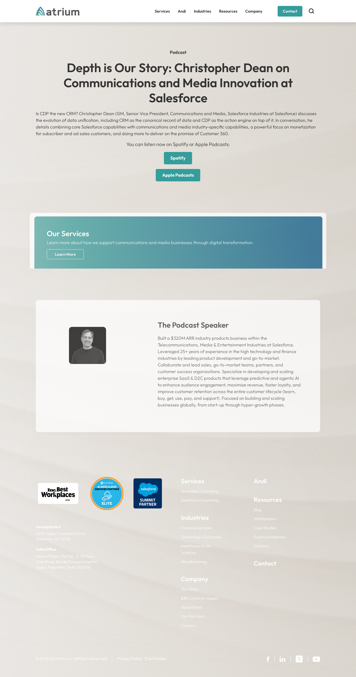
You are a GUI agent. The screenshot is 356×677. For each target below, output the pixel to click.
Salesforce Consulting (200, 500)
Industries (202, 11)
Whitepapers (265, 518)
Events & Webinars (270, 536)
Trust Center (155, 658)
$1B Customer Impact (199, 598)
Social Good (191, 607)
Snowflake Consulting (199, 491)
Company (253, 11)
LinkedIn (87, 422)
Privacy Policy (129, 658)
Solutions (261, 545)
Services (162, 11)
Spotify (178, 158)
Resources (228, 11)
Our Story (189, 589)
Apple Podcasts (178, 175)
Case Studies (265, 527)
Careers (188, 625)
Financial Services (196, 527)
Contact (290, 11)
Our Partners (192, 616)
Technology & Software (201, 536)
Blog (257, 509)
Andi (182, 11)
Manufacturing (194, 561)
